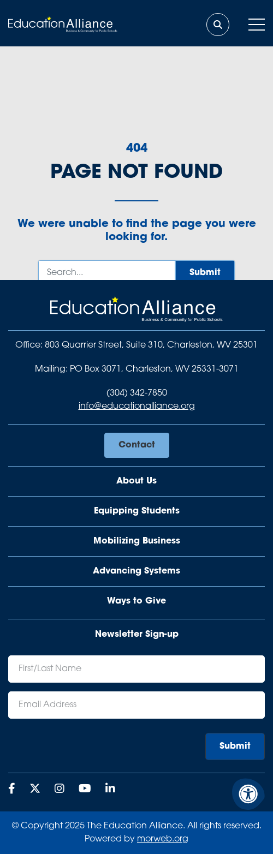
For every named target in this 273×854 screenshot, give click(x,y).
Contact (136, 445)
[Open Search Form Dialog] (217, 24)
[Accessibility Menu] (248, 794)
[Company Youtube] (85, 789)
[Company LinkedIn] (110, 789)
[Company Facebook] (11, 789)
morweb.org (162, 839)
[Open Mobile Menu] (256, 24)
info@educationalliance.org (137, 406)
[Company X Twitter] (34, 789)
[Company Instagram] (59, 789)
